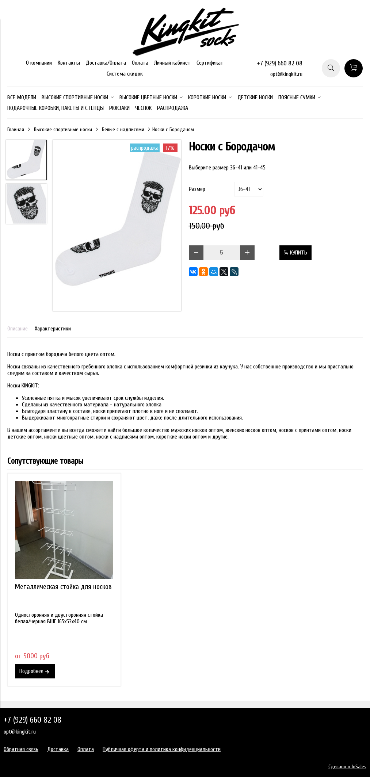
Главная (15, 129)
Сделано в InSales (347, 766)
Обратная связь (21, 749)
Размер (197, 189)
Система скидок (125, 73)
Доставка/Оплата (106, 63)
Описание (17, 328)
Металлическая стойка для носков (63, 587)
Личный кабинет (172, 63)
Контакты (69, 63)
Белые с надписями (123, 129)
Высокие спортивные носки (63, 129)
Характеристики (53, 328)
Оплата (140, 63)
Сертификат (210, 63)
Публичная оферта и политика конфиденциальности (162, 749)
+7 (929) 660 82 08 (279, 63)
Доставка (58, 749)
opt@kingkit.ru (286, 74)
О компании (39, 63)
